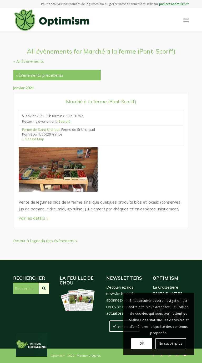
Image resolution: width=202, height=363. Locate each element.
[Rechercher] (31, 288)
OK (141, 343)
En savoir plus (170, 343)
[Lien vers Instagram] (169, 355)
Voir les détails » (33, 218)
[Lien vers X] (161, 355)
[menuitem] (186, 20)
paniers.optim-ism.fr (174, 4)
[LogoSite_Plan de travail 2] (51, 20)
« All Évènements (28, 61)
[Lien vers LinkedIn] (177, 355)
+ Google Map (33, 139)
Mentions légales (88, 355)
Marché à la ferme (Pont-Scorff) (101, 101)
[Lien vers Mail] (185, 355)
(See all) (63, 121)
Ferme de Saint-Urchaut (41, 129)
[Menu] (186, 20)
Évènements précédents (39, 75)
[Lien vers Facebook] (153, 355)
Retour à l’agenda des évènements (45, 240)
